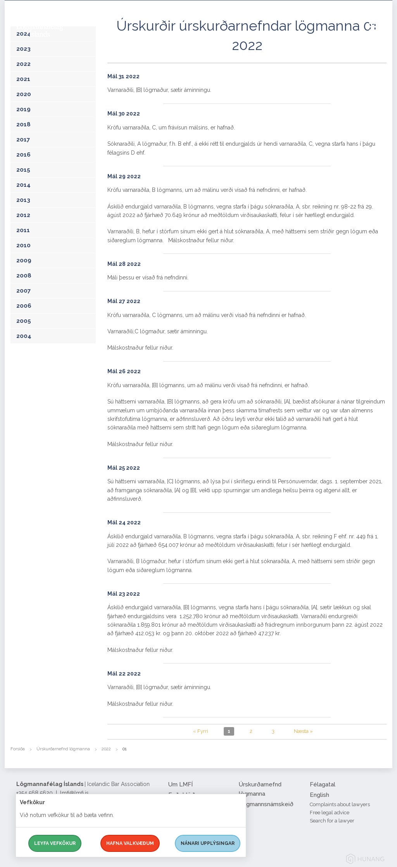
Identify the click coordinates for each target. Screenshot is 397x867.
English (319, 794)
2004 (23, 336)
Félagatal (322, 784)
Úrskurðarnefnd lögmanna (63, 749)
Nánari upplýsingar (208, 843)
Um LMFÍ (180, 784)
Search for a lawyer (332, 821)
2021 (23, 79)
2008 (23, 275)
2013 (23, 199)
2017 (23, 139)
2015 (23, 169)
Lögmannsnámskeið (266, 804)
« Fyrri (200, 731)
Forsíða (17, 749)
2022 (23, 63)
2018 (23, 124)
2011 (23, 230)
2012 (23, 215)
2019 (23, 109)
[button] (381, 34)
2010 (23, 245)
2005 (23, 320)
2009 (23, 260)
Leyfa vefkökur (55, 843)
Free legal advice (329, 812)
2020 (23, 94)
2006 (23, 305)
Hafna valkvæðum (130, 843)
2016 (23, 154)
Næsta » (303, 731)
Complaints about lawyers (340, 804)
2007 (23, 290)
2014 (23, 184)
